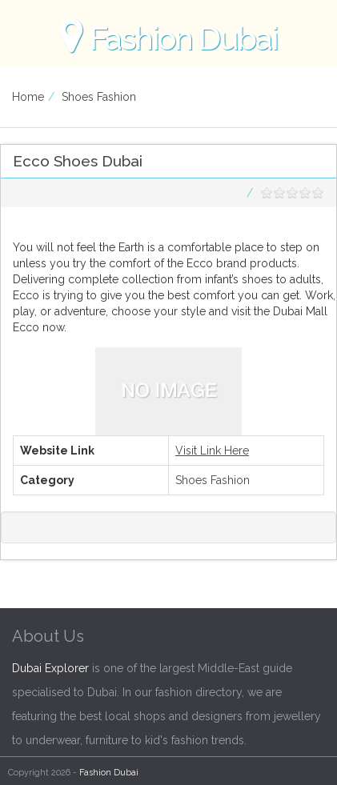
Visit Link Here (212, 450)
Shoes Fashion (99, 96)
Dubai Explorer (50, 668)
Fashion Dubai (108, 772)
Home (28, 96)
